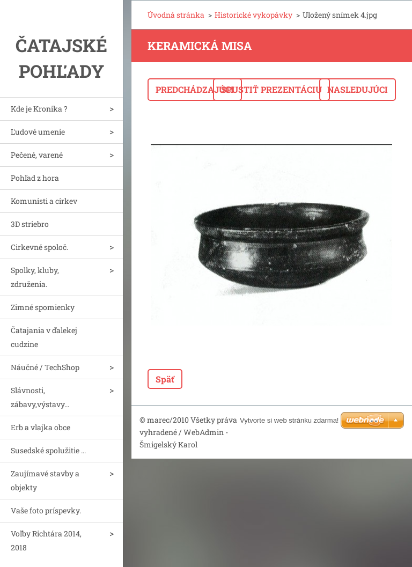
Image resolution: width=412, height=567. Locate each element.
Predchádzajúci (195, 89)
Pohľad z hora (35, 178)
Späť (165, 379)
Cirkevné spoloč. (39, 247)
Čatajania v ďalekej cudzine (44, 337)
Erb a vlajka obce (40, 427)
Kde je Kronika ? (39, 109)
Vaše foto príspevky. (46, 510)
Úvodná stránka (176, 15)
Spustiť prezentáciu (271, 89)
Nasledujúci (357, 89)
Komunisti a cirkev (44, 201)
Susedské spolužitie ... (48, 450)
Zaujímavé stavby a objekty (45, 480)
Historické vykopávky (253, 15)
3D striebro (30, 224)
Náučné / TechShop (45, 367)
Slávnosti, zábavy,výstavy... (40, 397)
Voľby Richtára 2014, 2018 (46, 540)
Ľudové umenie (38, 132)
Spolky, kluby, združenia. (35, 277)
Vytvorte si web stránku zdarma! (289, 420)
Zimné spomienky (43, 307)
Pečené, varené (37, 155)
